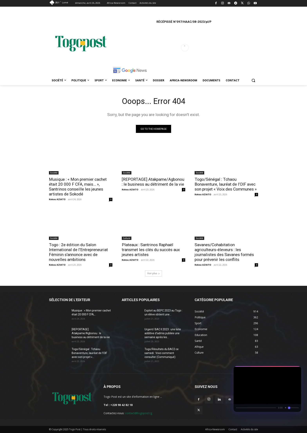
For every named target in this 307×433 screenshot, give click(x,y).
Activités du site (249, 429)
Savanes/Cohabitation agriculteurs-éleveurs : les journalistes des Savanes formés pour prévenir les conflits (224, 252)
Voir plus (153, 273)
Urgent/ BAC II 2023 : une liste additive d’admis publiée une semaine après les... (162, 333)
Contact (232, 429)
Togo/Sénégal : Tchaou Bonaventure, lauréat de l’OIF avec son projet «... (89, 353)
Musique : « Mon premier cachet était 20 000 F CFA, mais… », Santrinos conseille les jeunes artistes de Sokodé (78, 186)
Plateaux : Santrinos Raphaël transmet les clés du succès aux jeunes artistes (151, 249)
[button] (253, 80)
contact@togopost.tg (138, 413)
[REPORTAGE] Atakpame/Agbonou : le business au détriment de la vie (153, 182)
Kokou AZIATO (57, 199)
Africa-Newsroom (215, 429)
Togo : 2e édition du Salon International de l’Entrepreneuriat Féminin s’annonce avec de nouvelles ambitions (78, 252)
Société (53, 172)
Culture (126, 238)
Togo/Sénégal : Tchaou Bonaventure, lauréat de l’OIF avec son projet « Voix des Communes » (226, 184)
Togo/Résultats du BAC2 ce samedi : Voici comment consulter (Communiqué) (161, 353)
